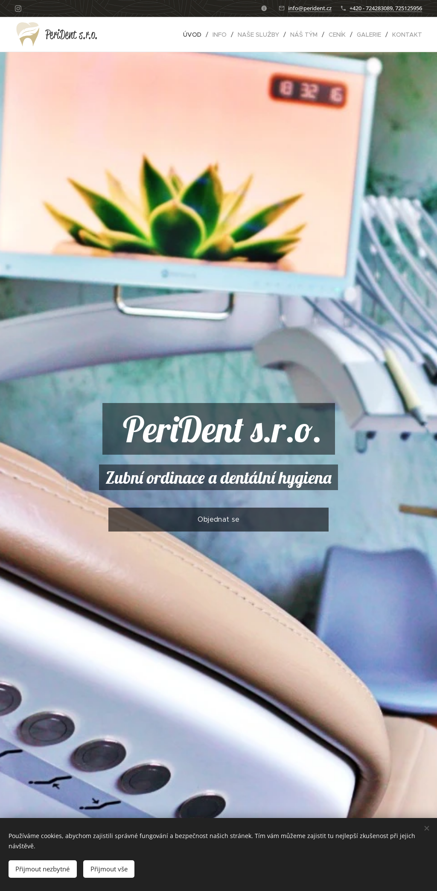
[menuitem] (194, 34)
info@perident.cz (310, 8)
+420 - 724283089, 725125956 (386, 8)
